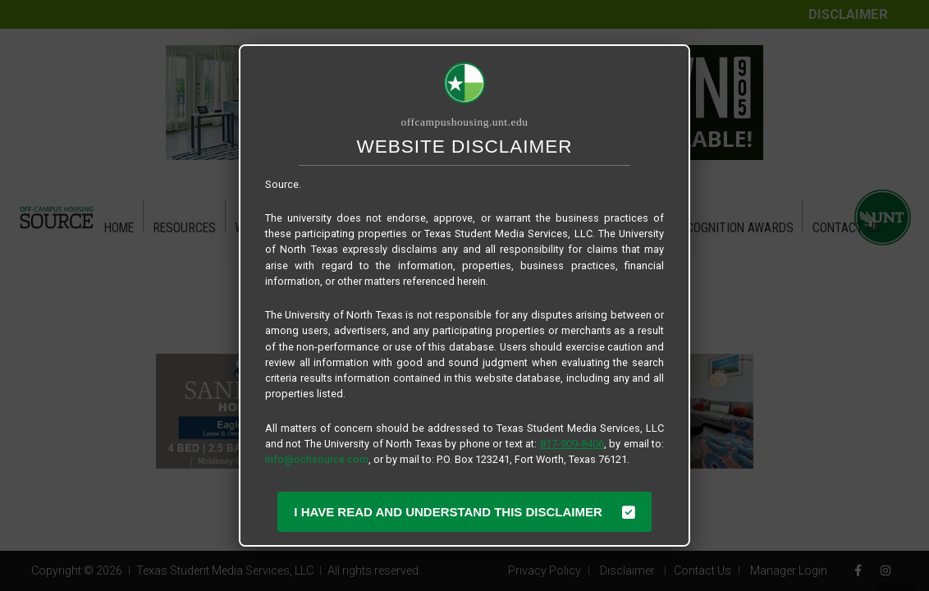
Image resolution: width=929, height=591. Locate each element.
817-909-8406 (572, 444)
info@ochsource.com (316, 459)
